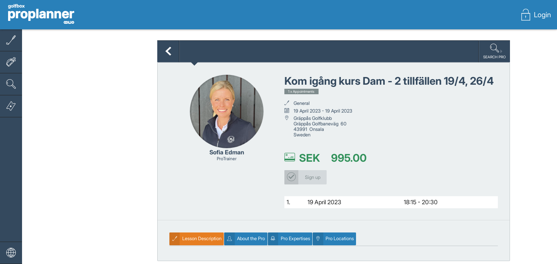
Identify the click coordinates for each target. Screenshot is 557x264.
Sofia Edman (226, 152)
